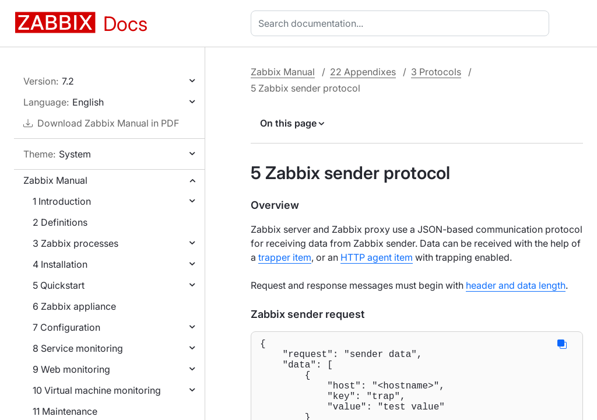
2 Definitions (60, 222)
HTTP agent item (376, 257)
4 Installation (60, 264)
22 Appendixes (363, 72)
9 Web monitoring (71, 369)
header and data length (516, 285)
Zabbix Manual (55, 180)
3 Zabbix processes (75, 243)
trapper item (284, 257)
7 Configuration (66, 327)
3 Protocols (436, 72)
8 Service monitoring (78, 348)
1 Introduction (62, 201)
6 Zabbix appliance (74, 306)
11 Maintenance (65, 411)
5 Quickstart (59, 285)
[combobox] (402, 23)
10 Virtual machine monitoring (97, 390)
